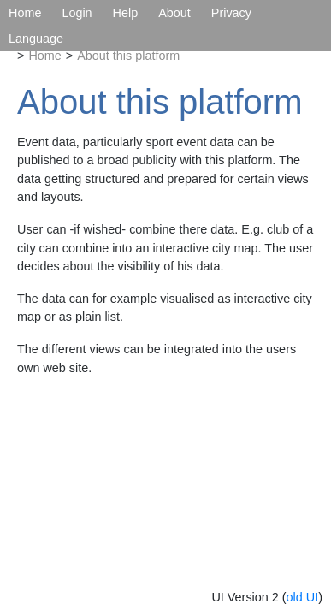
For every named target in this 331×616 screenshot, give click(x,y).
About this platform (128, 55)
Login (77, 13)
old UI (303, 597)
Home (25, 13)
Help (126, 13)
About (174, 13)
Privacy (231, 13)
